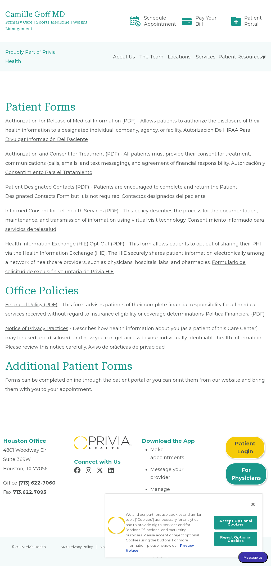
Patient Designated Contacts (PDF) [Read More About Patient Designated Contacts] (47, 187)
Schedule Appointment (160, 21)
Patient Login (245, 447)
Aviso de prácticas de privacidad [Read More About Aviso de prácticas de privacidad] (126, 347)
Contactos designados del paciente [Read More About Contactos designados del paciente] (164, 196)
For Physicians (246, 474)
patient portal (128, 380)
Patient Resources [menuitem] (240, 57)
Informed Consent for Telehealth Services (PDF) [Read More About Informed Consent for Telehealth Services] (62, 211)
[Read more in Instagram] (89, 471)
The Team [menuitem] (151, 57)
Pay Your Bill (206, 21)
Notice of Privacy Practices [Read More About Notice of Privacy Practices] (36, 328)
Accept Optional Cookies (235, 522)
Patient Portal (253, 21)
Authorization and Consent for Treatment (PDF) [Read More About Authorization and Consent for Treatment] (62, 154)
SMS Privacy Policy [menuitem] (77, 547)
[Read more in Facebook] (78, 471)
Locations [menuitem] (179, 57)
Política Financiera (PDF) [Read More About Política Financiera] (235, 314)
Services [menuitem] (205, 57)
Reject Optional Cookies (235, 539)
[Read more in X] (101, 471)
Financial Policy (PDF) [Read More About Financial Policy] (31, 305)
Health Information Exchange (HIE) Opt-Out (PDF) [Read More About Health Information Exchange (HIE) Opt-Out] (64, 244)
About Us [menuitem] (124, 57)
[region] (184, 526)
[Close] (253, 504)
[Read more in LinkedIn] (111, 471)
